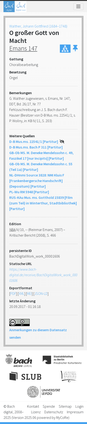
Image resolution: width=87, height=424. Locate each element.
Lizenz (36, 412)
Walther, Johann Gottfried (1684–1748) (38, 26)
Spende (49, 406)
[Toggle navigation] (78, 6)
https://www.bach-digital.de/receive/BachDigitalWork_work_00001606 (43, 275)
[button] (75, 49)
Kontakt (33, 406)
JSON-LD (41, 293)
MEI (29, 293)
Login (79, 406)
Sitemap (65, 406)
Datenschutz (53, 412)
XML (21, 293)
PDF (13, 293)
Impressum (75, 412)
